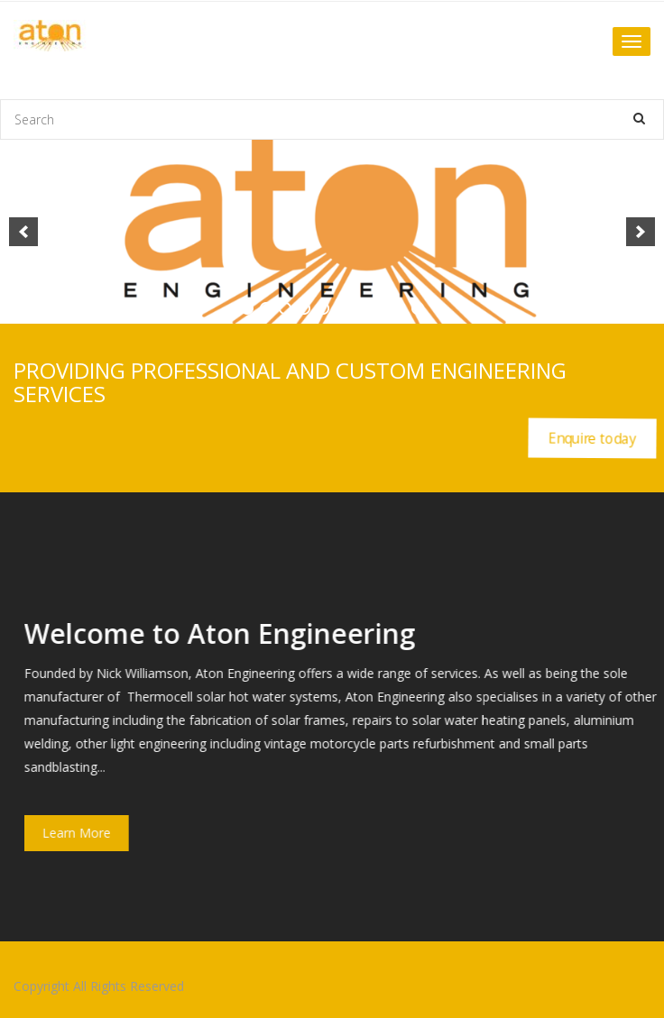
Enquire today (592, 437)
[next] (640, 231)
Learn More (87, 832)
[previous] (23, 231)
